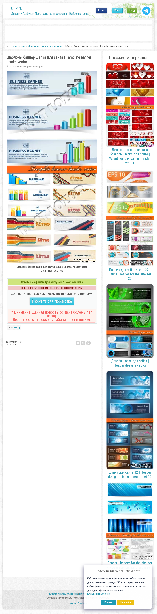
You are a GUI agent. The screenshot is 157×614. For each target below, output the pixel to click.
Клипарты (15, 66)
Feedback (82, 603)
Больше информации (98, 594)
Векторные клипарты (32, 66)
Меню (117, 10)
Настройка (125, 602)
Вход (132, 10)
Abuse (73, 603)
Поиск (101, 10)
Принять (108, 602)
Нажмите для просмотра (52, 301)
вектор (17, 327)
